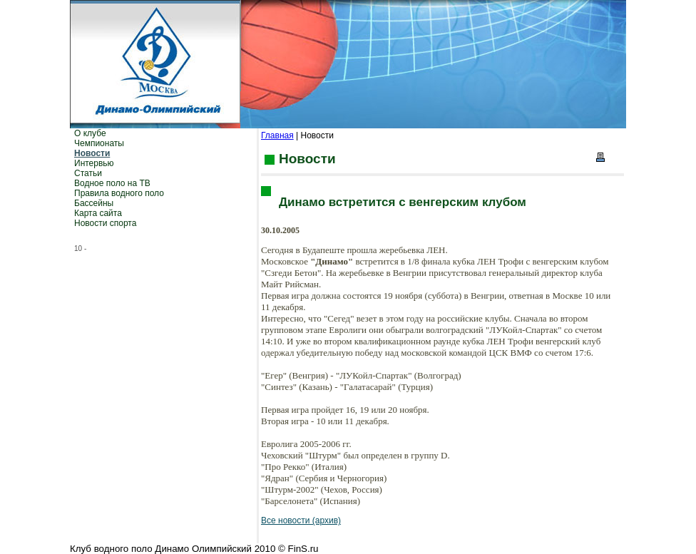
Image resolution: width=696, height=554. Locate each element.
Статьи (88, 173)
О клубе (90, 133)
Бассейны (93, 203)
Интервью (94, 163)
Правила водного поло (119, 193)
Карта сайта (98, 213)
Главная (277, 135)
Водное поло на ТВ (112, 183)
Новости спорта (105, 223)
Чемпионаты (99, 143)
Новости (92, 153)
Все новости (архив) (301, 520)
